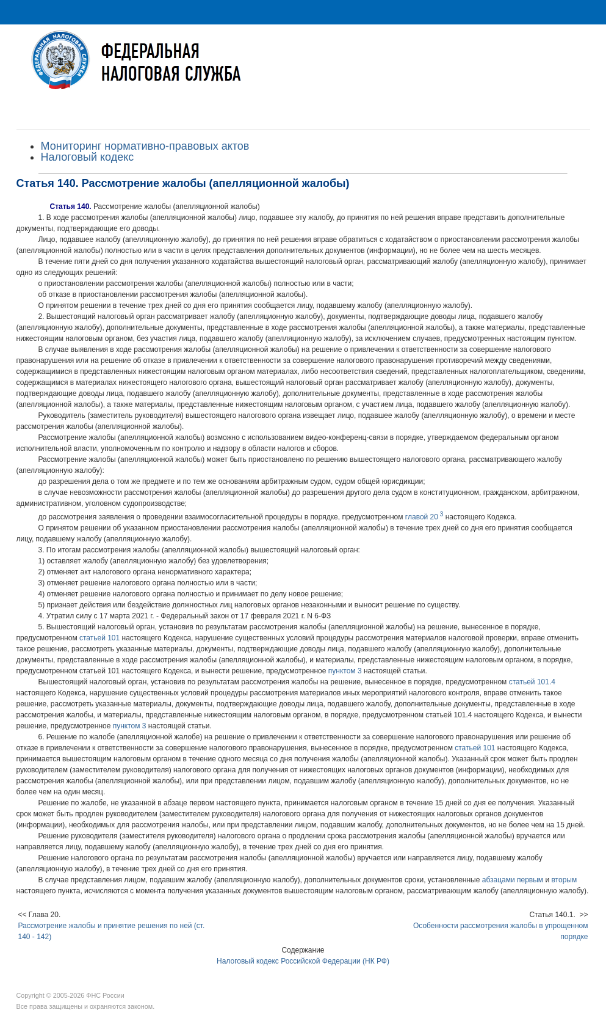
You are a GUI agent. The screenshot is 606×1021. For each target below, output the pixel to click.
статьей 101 (99, 638)
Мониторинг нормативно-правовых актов (145, 146)
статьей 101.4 (532, 682)
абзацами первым (512, 880)
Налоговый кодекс (87, 157)
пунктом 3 (345, 671)
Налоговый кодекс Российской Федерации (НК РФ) (303, 961)
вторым (564, 880)
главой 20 (424, 517)
